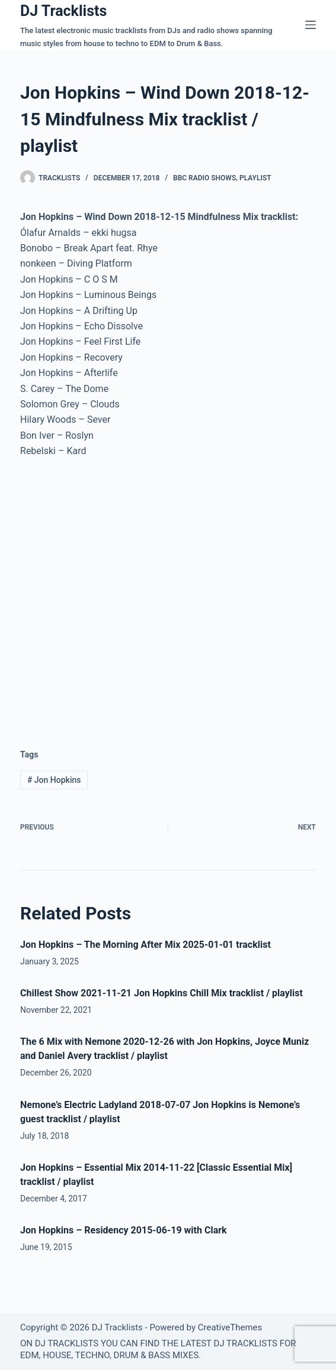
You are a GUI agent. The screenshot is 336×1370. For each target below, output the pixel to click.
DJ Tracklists (63, 11)
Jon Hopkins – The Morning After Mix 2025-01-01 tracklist (145, 944)
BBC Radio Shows (204, 178)
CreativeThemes (230, 1327)
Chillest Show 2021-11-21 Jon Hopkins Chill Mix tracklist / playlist (161, 993)
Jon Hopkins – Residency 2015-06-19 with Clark (123, 1230)
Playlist (255, 178)
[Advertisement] (119, 632)
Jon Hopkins (54, 780)
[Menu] (310, 25)
